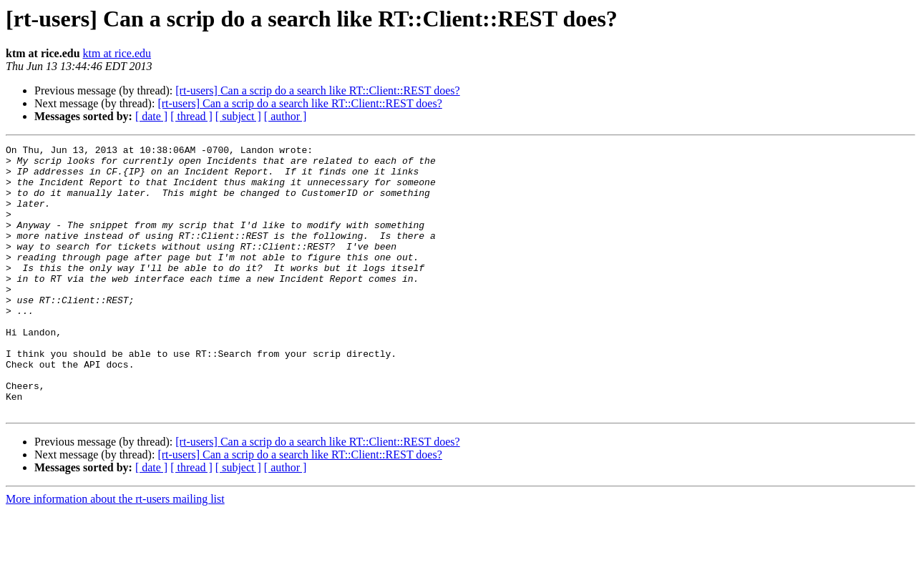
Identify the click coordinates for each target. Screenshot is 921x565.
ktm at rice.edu (117, 53)
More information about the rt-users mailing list (115, 552)
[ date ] (151, 116)
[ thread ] (191, 116)
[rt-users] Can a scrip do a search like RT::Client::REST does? (317, 90)
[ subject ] (238, 116)
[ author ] (285, 116)
